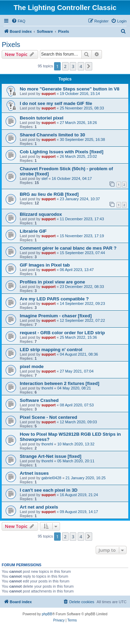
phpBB (47, 614)
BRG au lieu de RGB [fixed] (49, 194)
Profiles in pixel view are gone (52, 281)
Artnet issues (34, 473)
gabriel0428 (51, 478)
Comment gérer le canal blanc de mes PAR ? (68, 248)
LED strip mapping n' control (51, 349)
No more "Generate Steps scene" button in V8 (69, 88)
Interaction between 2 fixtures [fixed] (59, 383)
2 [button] (65, 66)
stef (44, 178)
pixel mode (32, 366)
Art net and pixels (39, 507)
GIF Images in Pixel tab (45, 265)
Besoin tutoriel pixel (41, 117)
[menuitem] (18, 21)
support (48, 93)
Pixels (11, 44)
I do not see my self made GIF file (56, 103)
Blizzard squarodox (41, 214)
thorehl (47, 388)
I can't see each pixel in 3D (49, 490)
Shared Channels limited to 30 (52, 134)
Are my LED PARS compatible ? (54, 298)
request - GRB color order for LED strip (62, 332)
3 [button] (73, 66)
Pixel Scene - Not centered (48, 417)
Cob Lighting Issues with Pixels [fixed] (61, 151)
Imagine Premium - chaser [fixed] (56, 315)
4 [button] (81, 66)
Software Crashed (39, 400)
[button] (88, 66)
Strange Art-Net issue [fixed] (50, 456)
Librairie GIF (33, 231)
